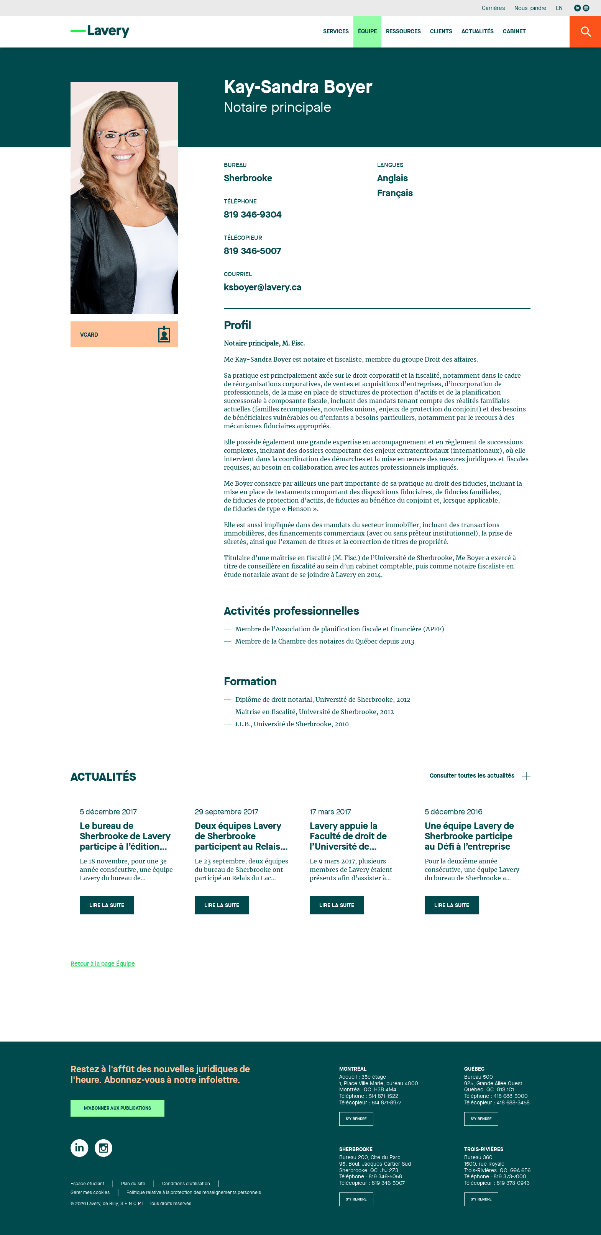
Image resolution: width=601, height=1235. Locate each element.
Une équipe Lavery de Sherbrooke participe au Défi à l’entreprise (469, 837)
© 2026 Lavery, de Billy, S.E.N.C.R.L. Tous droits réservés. (132, 1204)
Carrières (493, 8)
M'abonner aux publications (117, 1108)
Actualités (477, 32)
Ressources (403, 32)
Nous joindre (530, 8)
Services (336, 32)
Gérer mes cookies (90, 1193)
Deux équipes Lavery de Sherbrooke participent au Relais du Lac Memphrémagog (238, 837)
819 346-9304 (253, 215)
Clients (441, 32)
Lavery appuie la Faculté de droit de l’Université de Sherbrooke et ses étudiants (348, 837)
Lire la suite (106, 905)
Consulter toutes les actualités (480, 776)
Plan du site (133, 1184)
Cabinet (514, 32)
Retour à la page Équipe (103, 964)
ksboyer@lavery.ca (263, 288)
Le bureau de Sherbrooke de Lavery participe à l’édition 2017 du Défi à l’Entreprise (125, 837)
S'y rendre (356, 1119)
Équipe (367, 32)
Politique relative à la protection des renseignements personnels (193, 1193)
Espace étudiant (87, 1184)
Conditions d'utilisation (186, 1184)
